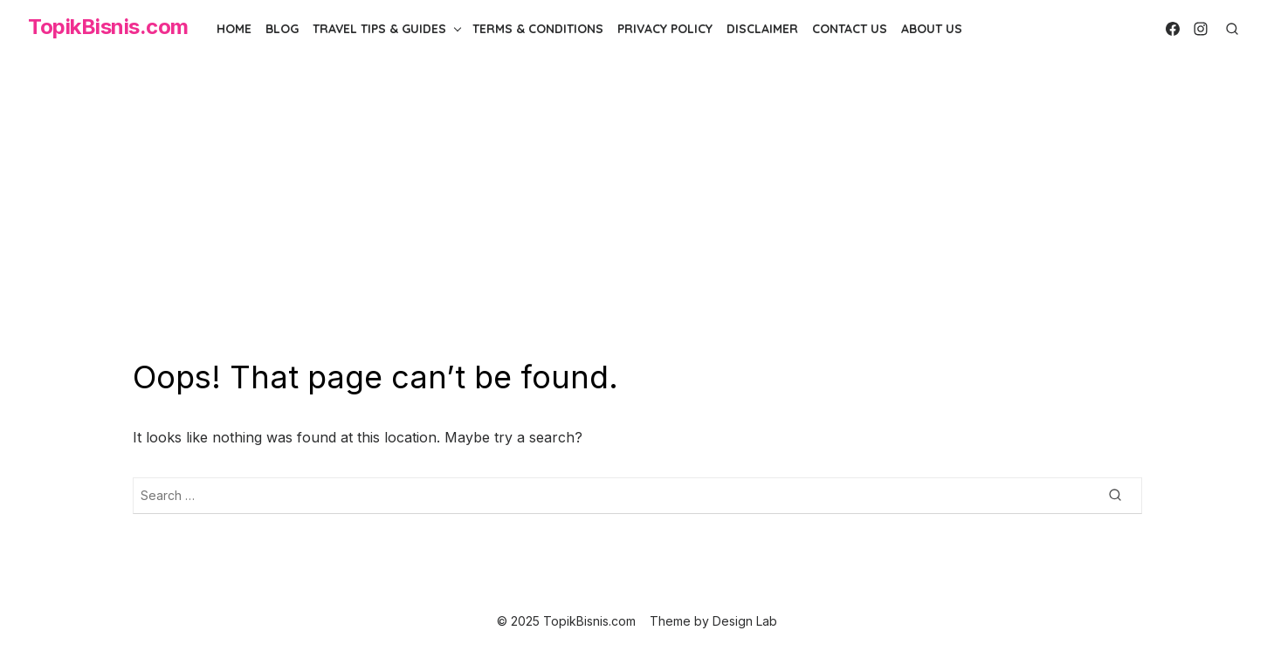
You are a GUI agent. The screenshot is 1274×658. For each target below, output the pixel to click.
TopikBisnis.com (108, 26)
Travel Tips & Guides (379, 29)
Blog (282, 29)
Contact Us (849, 29)
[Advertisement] (637, 208)
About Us (931, 29)
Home (234, 29)
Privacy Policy (665, 29)
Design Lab (745, 620)
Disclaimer (762, 29)
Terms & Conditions (537, 29)
